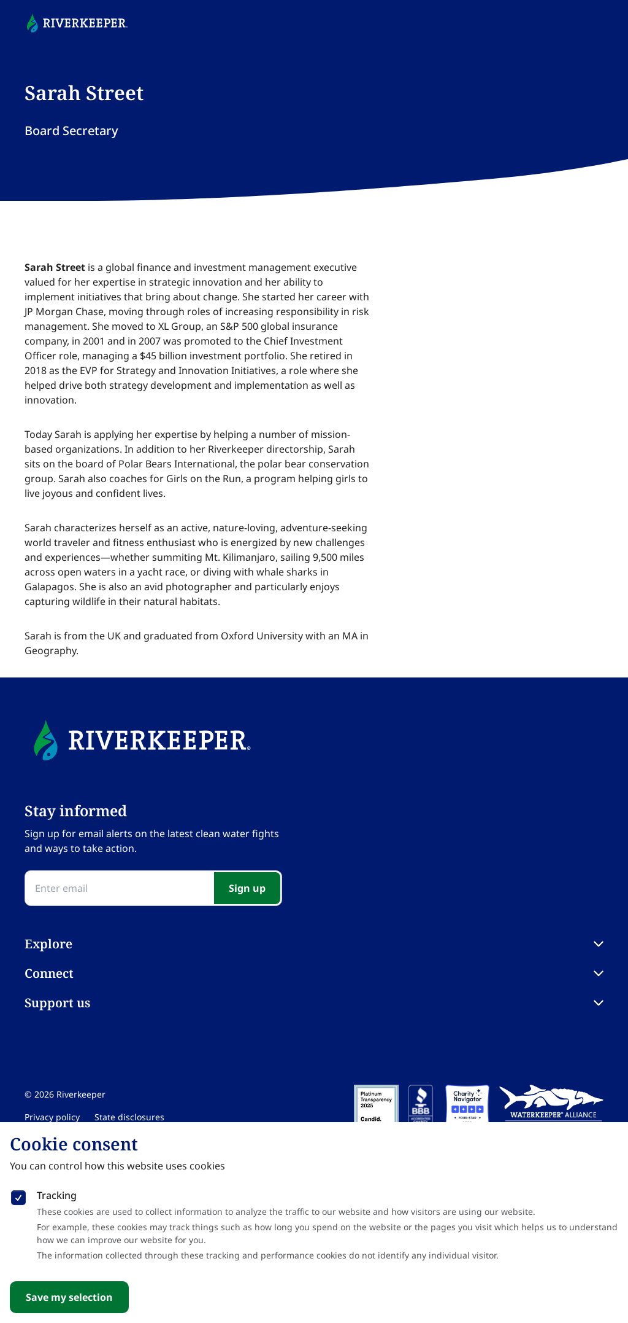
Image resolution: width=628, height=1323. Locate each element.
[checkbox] (18, 1195)
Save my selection (69, 1297)
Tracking (57, 1195)
